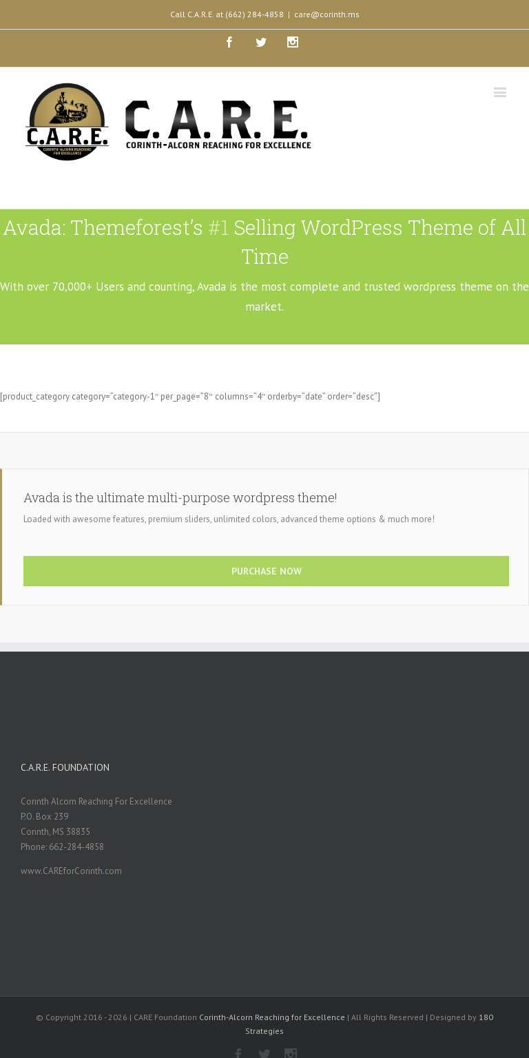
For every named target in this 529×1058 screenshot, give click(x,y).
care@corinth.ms (327, 14)
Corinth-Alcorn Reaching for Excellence (272, 1017)
